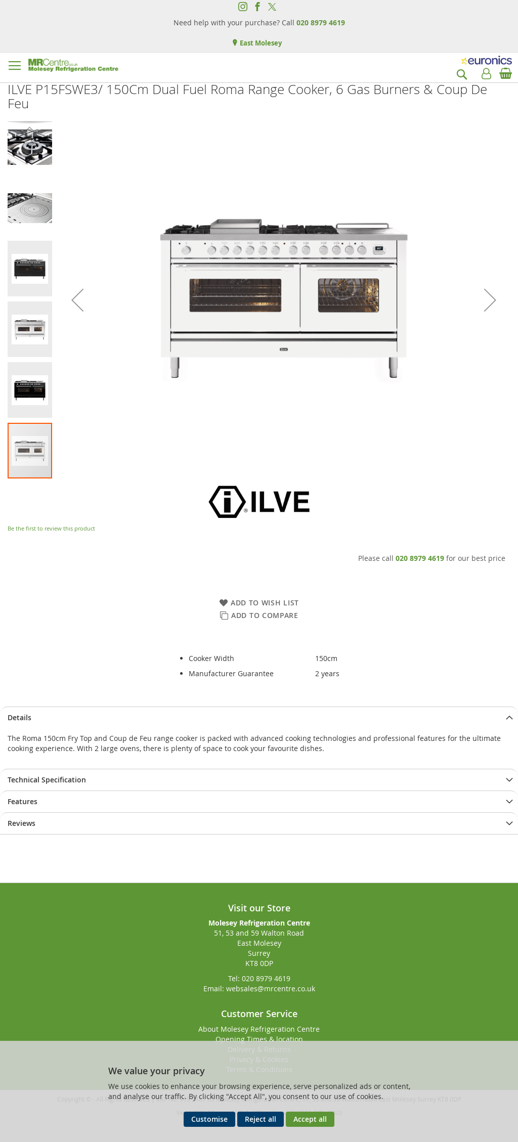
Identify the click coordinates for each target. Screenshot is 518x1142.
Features (22, 801)
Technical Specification (47, 779)
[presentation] (259, 717)
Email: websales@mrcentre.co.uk (259, 988)
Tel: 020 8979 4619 (259, 978)
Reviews (21, 823)
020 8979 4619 (320, 22)
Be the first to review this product (51, 528)
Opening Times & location (259, 1039)
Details (19, 717)
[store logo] (73, 65)
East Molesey (260, 43)
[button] (77, 299)
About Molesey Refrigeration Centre (259, 1029)
